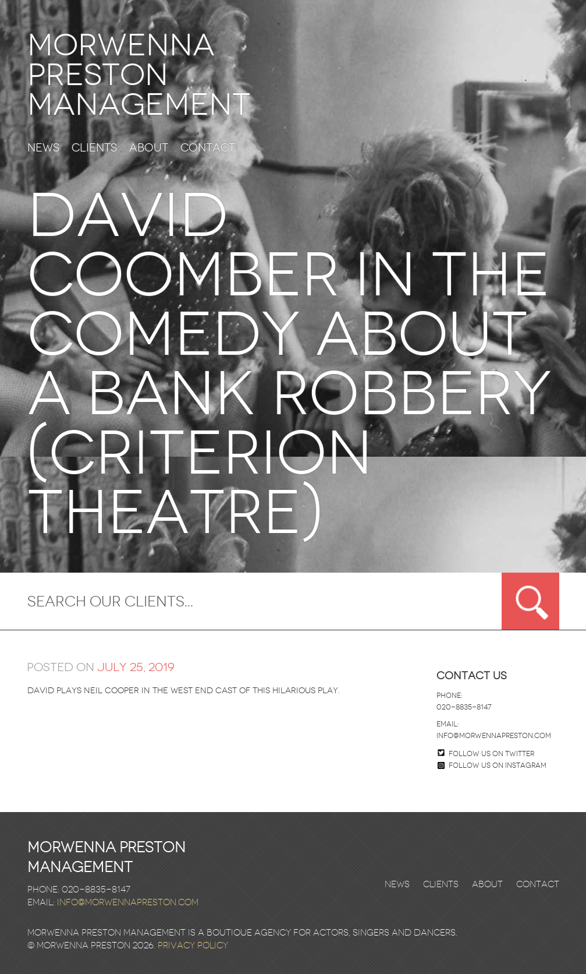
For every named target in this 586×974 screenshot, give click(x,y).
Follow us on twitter (491, 754)
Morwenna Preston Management (138, 74)
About (148, 148)
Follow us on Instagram (492, 765)
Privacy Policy (193, 945)
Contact (207, 148)
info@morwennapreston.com (493, 736)
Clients (94, 148)
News (43, 148)
